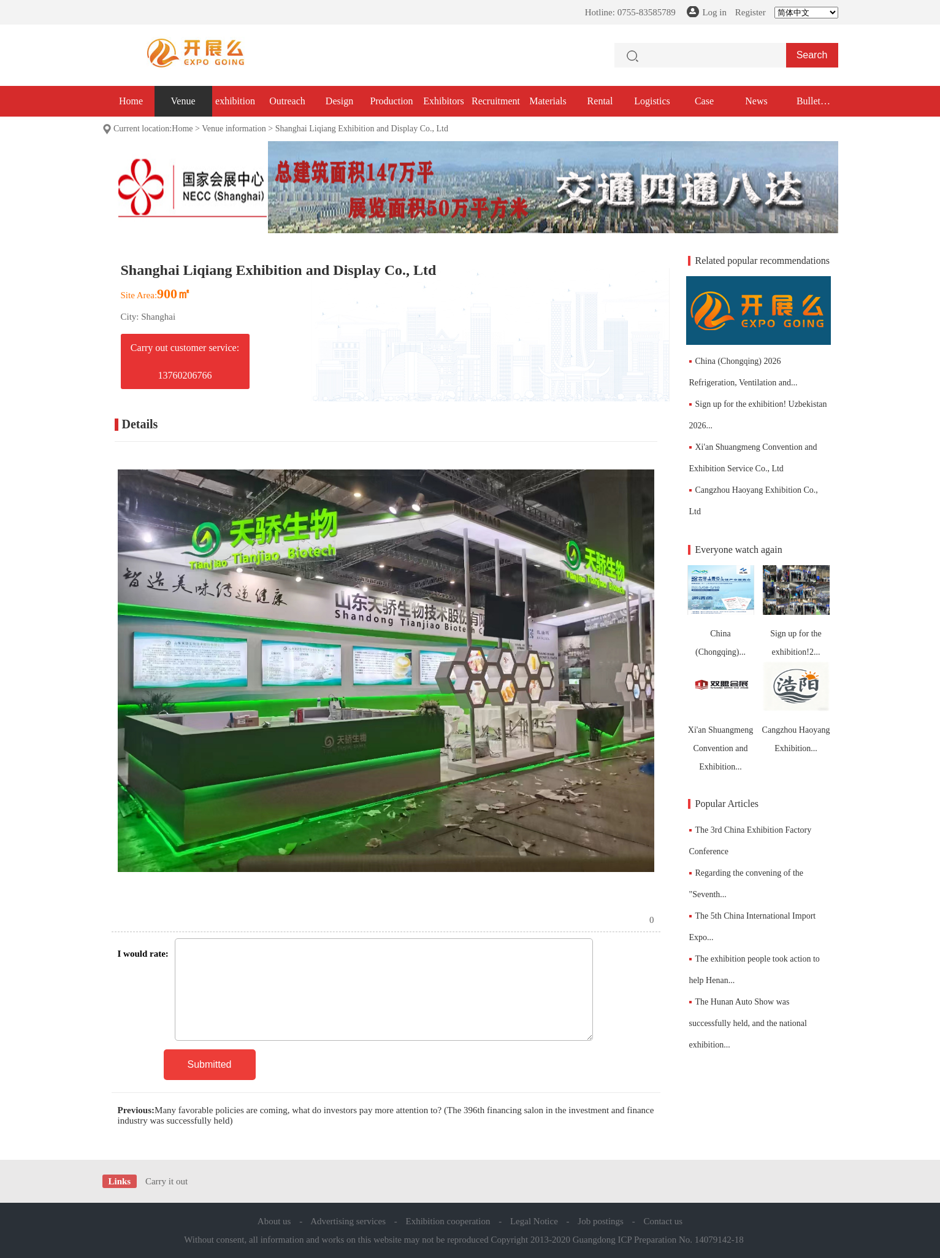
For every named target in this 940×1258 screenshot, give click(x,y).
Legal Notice (534, 1221)
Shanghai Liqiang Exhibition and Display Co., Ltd (361, 128)
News (756, 101)
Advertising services (348, 1221)
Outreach (287, 101)
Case (704, 101)
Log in (714, 12)
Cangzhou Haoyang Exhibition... (796, 707)
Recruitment (496, 101)
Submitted (209, 1064)
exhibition (235, 101)
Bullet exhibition (808, 106)
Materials (547, 101)
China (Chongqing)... (720, 611)
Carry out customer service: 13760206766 (185, 361)
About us (274, 1221)
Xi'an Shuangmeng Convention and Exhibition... (720, 716)
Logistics (652, 101)
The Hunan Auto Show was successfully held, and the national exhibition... (748, 1023)
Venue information (234, 128)
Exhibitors (443, 101)
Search (812, 55)
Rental (600, 101)
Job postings (601, 1221)
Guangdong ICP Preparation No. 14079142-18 (658, 1239)
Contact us (662, 1221)
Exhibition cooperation (448, 1221)
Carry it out (166, 1181)
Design (339, 101)
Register (750, 12)
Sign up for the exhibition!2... (796, 611)
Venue (183, 101)
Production (391, 101)
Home (131, 101)
